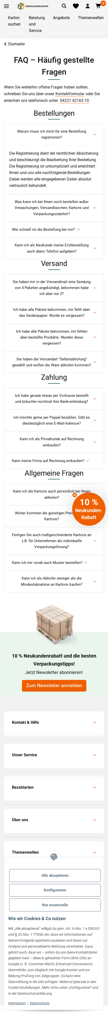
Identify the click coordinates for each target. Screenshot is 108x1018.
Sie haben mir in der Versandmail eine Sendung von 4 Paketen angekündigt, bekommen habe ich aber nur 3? (52, 288)
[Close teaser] (74, 495)
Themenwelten (91, 17)
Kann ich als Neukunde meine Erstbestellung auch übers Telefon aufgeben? (52, 248)
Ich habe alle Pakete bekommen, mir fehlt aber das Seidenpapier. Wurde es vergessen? (51, 312)
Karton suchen (14, 21)
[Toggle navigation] (6, 6)
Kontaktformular (69, 93)
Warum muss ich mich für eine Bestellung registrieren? (51, 134)
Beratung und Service (37, 24)
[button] (87, 6)
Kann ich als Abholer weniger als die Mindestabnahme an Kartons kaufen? (51, 581)
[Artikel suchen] (63, 6)
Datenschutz (40, 1003)
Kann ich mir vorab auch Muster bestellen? (47, 562)
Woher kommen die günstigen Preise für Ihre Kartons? (52, 516)
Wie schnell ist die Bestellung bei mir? (43, 229)
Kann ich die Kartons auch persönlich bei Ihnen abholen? (51, 494)
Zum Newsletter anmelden (54, 685)
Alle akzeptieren (55, 875)
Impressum (17, 1003)
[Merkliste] (75, 6)
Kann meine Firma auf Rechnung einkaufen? (48, 461)
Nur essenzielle (55, 905)
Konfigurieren (55, 890)
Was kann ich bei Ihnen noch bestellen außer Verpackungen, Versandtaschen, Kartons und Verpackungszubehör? (52, 208)
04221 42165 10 (74, 100)
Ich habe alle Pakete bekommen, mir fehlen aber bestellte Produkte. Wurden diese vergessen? (51, 337)
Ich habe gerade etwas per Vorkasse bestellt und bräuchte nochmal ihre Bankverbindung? (52, 398)
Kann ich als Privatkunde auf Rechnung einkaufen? (52, 442)
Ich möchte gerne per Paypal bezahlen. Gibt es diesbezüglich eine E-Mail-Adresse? (51, 420)
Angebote (61, 17)
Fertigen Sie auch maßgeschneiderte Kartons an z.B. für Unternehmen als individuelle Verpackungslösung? (51, 541)
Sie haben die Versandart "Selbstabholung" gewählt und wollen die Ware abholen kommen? (51, 362)
